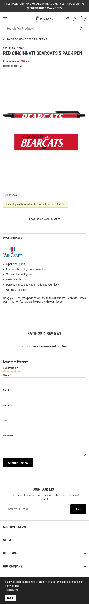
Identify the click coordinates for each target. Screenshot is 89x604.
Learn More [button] (11, 589)
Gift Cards (10, 553)
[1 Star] (5, 371)
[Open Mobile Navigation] (5, 19)
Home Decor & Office (44, 218)
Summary (8, 436)
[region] (44, 274)
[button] (68, 19)
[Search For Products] (35, 28)
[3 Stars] (12, 371)
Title (5, 420)
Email (6, 390)
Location (7, 405)
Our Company (12, 566)
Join (78, 509)
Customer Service (16, 527)
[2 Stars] (8, 371)
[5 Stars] (19, 371)
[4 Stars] (16, 371)
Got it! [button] (10, 598)
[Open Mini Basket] (83, 18)
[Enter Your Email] (36, 509)
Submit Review (18, 463)
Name (6, 375)
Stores (8, 540)
